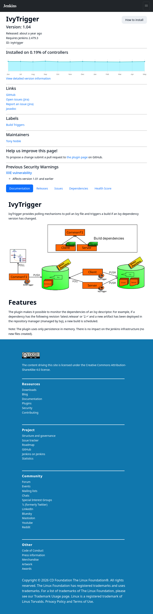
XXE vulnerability (19, 173)
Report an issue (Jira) (20, 104)
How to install (134, 20)
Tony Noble (13, 141)
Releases (42, 188)
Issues (58, 188)
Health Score (102, 188)
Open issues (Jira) (17, 99)
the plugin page (77, 157)
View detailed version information (28, 78)
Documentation (19, 188)
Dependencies (78, 188)
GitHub (11, 95)
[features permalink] (40, 302)
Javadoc (11, 109)
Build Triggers (15, 125)
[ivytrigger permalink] (45, 204)
